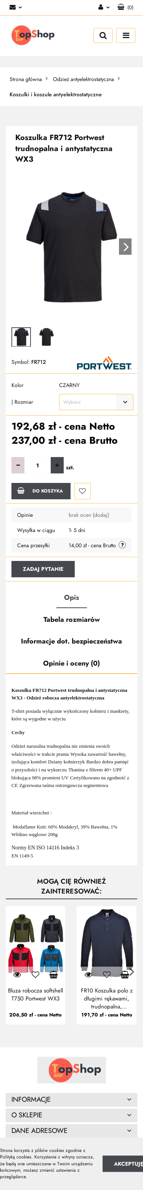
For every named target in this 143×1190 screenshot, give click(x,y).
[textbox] (89, 402)
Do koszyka (40, 490)
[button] (125, 7)
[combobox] (96, 402)
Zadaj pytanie (43, 569)
